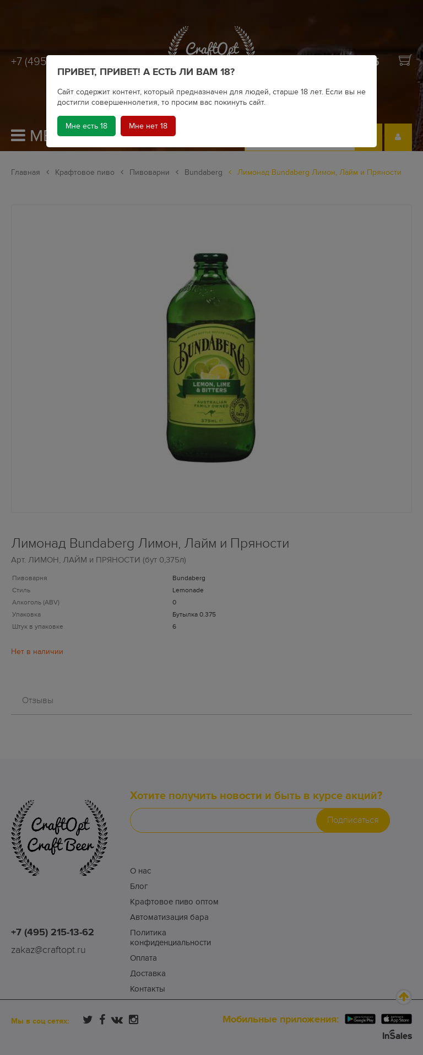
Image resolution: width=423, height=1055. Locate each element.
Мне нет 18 (148, 126)
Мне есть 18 (86, 126)
